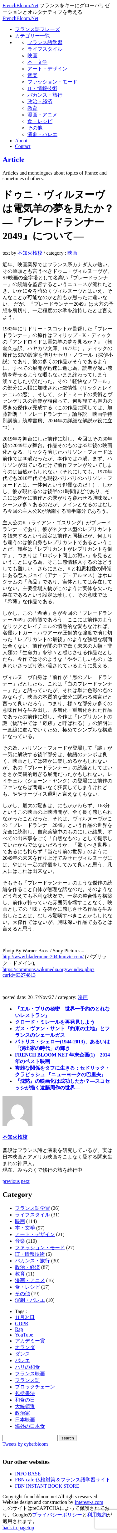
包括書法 (25, 1393)
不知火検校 (29, 253)
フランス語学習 (44, 42)
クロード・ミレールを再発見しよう (55, 1022)
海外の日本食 (30, 1426)
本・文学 (37, 62)
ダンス (22, 1354)
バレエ (22, 1360)
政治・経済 (39, 101)
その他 (34, 127)
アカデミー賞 (30, 1340)
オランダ (25, 1347)
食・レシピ (39, 121)
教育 (32, 108)
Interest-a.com (89, 1502)
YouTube (24, 1334)
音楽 (32, 75)
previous (11, 1181)
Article (13, 159)
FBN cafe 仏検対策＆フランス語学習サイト (62, 1479)
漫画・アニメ (42, 114)
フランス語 (27, 1380)
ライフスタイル (44, 49)
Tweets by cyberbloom (25, 1444)
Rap (19, 1329)
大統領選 (25, 1406)
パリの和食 (27, 1367)
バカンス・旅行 (44, 95)
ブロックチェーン (35, 1386)
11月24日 (25, 1317)
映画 (32, 55)
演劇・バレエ (42, 134)
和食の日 (25, 1400)
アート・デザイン (47, 68)
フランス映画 (30, 1373)
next (25, 1181)
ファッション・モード (52, 81)
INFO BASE (28, 1473)
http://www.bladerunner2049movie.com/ (43, 956)
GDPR (21, 1323)
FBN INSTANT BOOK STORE (47, 1486)
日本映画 (25, 1419)
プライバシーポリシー (57, 1514)
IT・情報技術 (42, 88)
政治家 (22, 1413)
